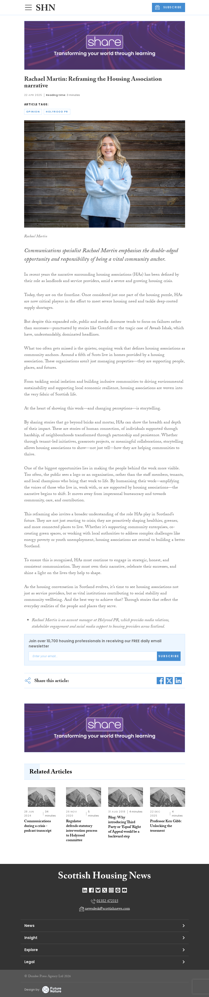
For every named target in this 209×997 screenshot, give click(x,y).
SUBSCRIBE (168, 7)
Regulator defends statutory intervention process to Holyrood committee (81, 831)
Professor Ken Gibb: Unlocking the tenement (166, 826)
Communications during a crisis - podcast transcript (37, 826)
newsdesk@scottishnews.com (107, 909)
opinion (33, 111)
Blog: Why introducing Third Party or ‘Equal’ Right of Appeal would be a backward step (124, 827)
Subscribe (168, 656)
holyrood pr (57, 111)
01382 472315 (107, 901)
